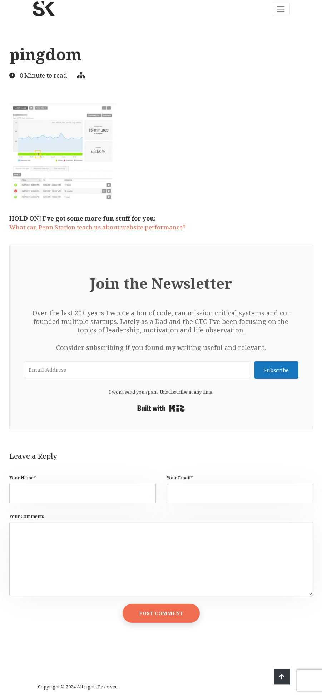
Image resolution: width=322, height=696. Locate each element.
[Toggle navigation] (281, 9)
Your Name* (22, 478)
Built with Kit (161, 408)
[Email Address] (137, 369)
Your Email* (180, 478)
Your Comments (26, 516)
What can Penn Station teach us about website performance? (97, 227)
